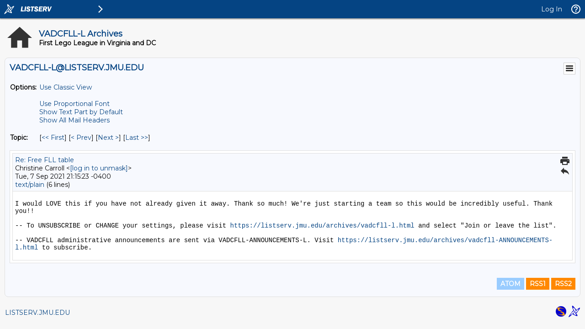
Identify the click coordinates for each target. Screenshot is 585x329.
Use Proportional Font (74, 104)
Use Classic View (65, 87)
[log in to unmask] (99, 168)
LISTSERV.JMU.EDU (37, 312)
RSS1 (538, 284)
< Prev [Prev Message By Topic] (81, 137)
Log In (551, 9)
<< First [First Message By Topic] (53, 137)
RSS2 (563, 284)
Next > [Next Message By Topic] (108, 137)
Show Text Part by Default (81, 112)
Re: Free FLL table (44, 160)
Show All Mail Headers (74, 120)
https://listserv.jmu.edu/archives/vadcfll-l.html (322, 225)
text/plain (29, 184)
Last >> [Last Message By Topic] (136, 137)
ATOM (510, 284)
